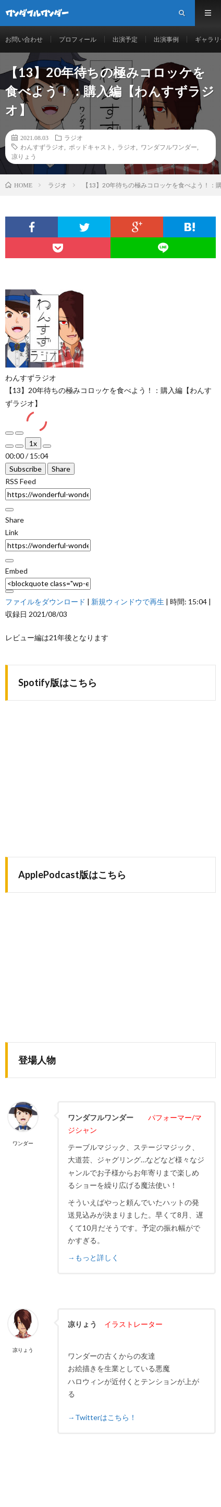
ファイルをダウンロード (45, 601)
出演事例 (166, 39)
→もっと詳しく (93, 1257)
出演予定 (125, 39)
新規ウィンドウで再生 (127, 601)
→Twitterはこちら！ (102, 1417)
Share (61, 468)
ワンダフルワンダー (169, 147)
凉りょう (23, 156)
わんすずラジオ (42, 147)
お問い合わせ (24, 39)
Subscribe (25, 468)
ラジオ (73, 137)
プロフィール (77, 39)
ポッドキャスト (91, 147)
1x (33, 443)
